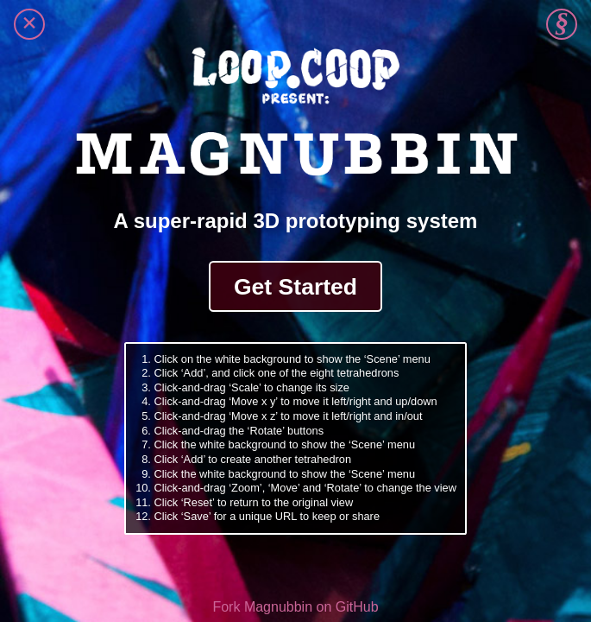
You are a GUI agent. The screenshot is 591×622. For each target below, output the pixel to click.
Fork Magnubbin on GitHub (295, 607)
